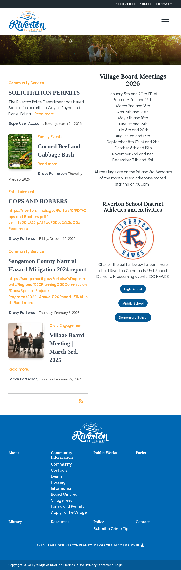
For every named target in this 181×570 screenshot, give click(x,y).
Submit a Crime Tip (110, 528)
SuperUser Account (25, 123)
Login (119, 565)
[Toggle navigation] (165, 21)
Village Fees (61, 500)
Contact (164, 4)
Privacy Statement (99, 565)
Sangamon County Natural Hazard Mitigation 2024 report (47, 265)
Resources (126, 4)
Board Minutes (64, 494)
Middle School (133, 303)
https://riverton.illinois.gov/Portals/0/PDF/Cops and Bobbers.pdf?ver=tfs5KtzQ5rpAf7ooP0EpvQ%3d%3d (47, 216)
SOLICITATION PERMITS (44, 92)
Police (146, 4)
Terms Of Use (74, 565)
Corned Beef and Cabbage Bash (59, 150)
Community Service (26, 82)
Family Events (50, 136)
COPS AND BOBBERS (37, 201)
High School (133, 289)
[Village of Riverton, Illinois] (27, 21)
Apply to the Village (69, 512)
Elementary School (133, 317)
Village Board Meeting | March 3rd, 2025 (66, 347)
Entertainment (21, 191)
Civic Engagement (66, 325)
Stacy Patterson (52, 173)
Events (57, 476)
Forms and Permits (67, 506)
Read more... (45, 113)
